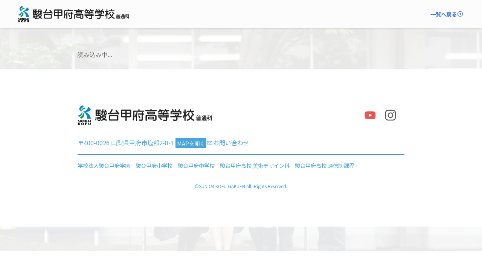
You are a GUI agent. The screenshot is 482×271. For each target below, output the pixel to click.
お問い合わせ (231, 142)
